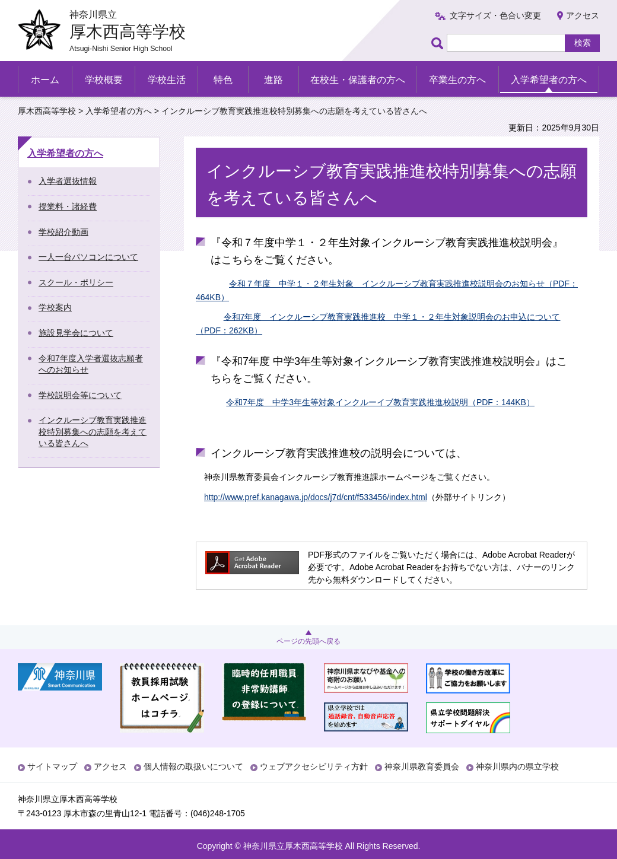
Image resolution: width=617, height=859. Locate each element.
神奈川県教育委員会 (421, 766)
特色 (223, 80)
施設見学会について (76, 333)
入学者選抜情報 (68, 181)
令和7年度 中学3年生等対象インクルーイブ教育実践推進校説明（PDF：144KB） (380, 402)
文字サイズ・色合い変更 (495, 15)
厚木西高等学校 (47, 111)
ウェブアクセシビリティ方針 (314, 766)
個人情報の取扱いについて (193, 766)
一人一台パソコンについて (88, 257)
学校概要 (104, 80)
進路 (273, 80)
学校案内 (55, 307)
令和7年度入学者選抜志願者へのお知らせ (91, 364)
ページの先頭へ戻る (308, 641)
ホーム (45, 80)
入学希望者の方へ (549, 80)
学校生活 (167, 80)
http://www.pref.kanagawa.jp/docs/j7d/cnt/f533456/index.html (315, 497)
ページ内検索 (439, 43)
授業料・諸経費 (68, 206)
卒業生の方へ (457, 80)
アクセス (582, 15)
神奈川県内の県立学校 (517, 766)
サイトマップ (52, 766)
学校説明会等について (80, 395)
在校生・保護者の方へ (357, 80)
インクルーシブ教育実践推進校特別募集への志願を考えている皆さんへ (93, 431)
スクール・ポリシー (76, 282)
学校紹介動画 (63, 232)
